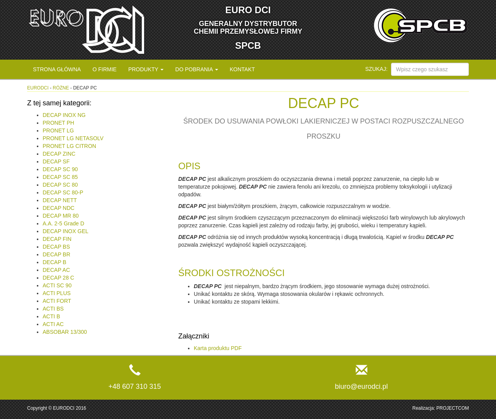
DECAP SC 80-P (63, 192)
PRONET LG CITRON (69, 146)
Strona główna (57, 69)
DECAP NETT (60, 200)
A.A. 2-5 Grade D (63, 223)
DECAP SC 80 (60, 185)
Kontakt (242, 69)
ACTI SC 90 (57, 285)
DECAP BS (56, 247)
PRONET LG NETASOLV (73, 138)
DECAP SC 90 (60, 169)
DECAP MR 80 (61, 216)
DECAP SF (56, 161)
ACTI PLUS (57, 293)
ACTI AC (53, 324)
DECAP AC (56, 270)
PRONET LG (58, 130)
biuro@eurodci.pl (361, 386)
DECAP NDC (58, 208)
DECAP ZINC (59, 154)
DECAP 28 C (58, 278)
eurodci (37, 88)
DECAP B (54, 262)
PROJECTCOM (452, 408)
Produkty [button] (146, 69)
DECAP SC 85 (60, 177)
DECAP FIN (57, 239)
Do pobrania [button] (196, 69)
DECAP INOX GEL (65, 231)
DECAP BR (56, 254)
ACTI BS (53, 309)
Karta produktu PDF (218, 348)
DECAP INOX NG (64, 115)
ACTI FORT (57, 301)
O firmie (105, 69)
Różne (61, 88)
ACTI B (51, 316)
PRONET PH (58, 123)
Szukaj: (376, 69)
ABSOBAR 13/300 (65, 332)
